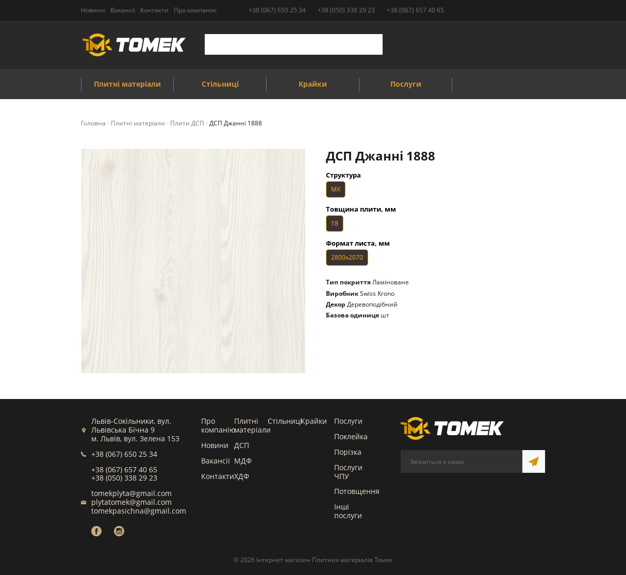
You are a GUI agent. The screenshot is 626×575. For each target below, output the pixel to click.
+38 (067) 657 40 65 (415, 10)
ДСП (241, 445)
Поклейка (351, 436)
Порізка (347, 452)
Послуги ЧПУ (348, 471)
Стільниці (285, 421)
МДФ (243, 461)
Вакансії (215, 461)
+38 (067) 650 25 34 (277, 10)
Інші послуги (348, 511)
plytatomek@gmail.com (131, 502)
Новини (214, 445)
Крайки (314, 421)
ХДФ (241, 476)
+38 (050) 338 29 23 (346, 10)
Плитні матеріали (252, 425)
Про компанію (218, 425)
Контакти (217, 476)
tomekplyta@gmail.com (131, 493)
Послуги (348, 421)
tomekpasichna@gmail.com (138, 511)
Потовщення (357, 491)
